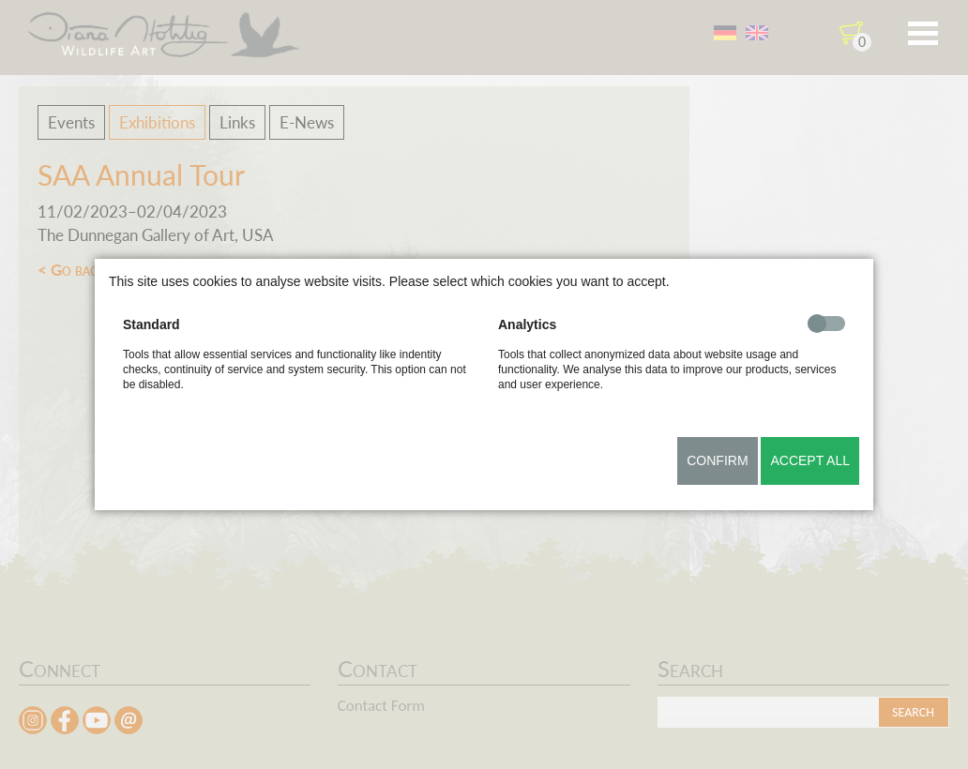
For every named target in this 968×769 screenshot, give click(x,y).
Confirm (717, 460)
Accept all (810, 460)
